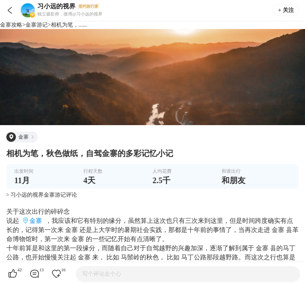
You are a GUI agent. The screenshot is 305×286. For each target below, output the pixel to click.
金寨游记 (36, 25)
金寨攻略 (11, 25)
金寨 (35, 220)
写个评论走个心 (101, 274)
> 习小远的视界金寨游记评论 (41, 195)
